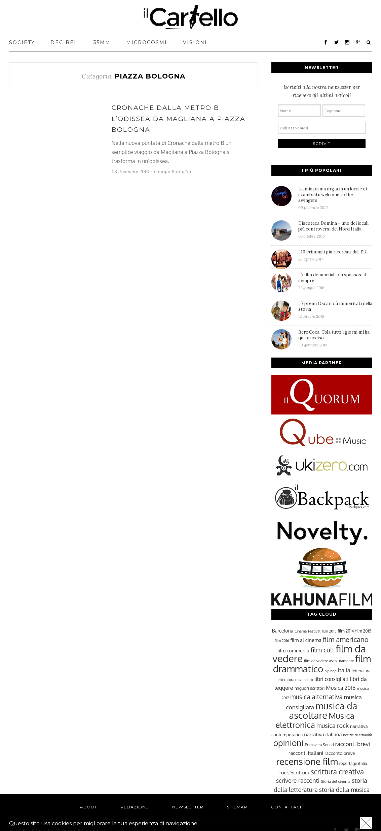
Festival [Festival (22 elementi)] (314, 631)
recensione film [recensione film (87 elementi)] (307, 761)
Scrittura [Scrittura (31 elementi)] (299, 772)
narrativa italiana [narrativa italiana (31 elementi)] (323, 734)
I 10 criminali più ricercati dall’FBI (335, 255)
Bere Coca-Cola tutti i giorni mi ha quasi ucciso (335, 338)
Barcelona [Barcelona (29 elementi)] (282, 631)
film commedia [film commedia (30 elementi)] (293, 650)
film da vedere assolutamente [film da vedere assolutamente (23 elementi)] (329, 660)
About (88, 806)
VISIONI (195, 42)
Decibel (64, 42)
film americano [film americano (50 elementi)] (346, 639)
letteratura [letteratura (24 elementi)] (361, 670)
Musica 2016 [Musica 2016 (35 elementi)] (340, 687)
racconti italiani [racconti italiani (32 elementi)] (306, 752)
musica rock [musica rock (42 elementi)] (332, 725)
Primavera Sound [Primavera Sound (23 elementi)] (319, 744)
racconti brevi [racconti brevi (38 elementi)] (352, 743)
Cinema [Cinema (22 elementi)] (301, 631)
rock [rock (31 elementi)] (284, 772)
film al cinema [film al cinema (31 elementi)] (306, 640)
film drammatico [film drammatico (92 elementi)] (322, 664)
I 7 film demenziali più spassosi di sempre (335, 281)
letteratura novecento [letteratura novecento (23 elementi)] (294, 679)
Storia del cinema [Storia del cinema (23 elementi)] (335, 781)
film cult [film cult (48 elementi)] (323, 650)
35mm (102, 42)
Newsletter (187, 806)
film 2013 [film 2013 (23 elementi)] (329, 631)
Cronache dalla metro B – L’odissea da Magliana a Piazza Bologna (178, 118)
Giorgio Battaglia (172, 171)
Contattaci (286, 806)
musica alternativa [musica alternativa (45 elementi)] (316, 696)
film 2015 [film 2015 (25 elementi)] (363, 631)
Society (22, 42)
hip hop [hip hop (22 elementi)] (331, 671)
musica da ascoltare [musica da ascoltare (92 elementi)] (323, 710)
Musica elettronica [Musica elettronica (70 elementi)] (314, 720)
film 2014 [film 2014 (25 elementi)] (346, 631)
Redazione (134, 806)
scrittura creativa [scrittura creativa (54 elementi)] (337, 771)
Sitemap (237, 806)
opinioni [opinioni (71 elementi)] (288, 743)
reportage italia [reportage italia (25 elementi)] (353, 763)
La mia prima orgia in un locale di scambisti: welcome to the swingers (335, 198)
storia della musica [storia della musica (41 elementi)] (344, 789)
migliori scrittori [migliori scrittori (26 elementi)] (310, 688)
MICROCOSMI (146, 42)
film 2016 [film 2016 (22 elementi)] (282, 640)
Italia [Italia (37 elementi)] (344, 670)
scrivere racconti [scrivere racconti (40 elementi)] (297, 780)
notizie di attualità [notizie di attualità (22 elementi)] (357, 735)
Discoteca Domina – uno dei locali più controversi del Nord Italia (335, 229)
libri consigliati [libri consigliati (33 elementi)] (331, 679)
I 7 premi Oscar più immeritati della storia (335, 310)
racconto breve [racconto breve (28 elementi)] (340, 753)
